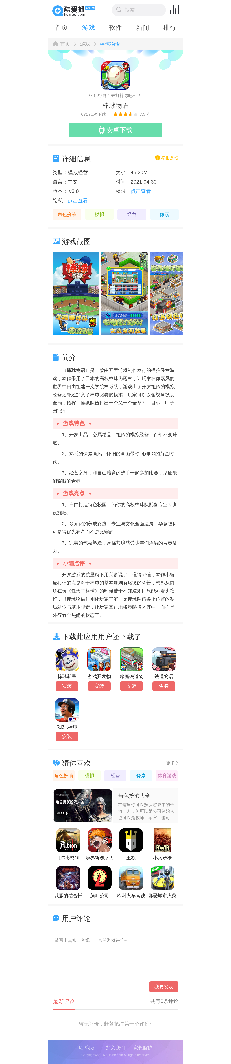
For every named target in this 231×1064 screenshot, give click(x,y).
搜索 (125, 10)
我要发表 (163, 986)
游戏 (88, 27)
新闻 (142, 27)
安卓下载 (115, 130)
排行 (169, 27)
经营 (132, 214)
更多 (170, 762)
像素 (164, 214)
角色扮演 (67, 214)
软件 (115, 27)
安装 (67, 686)
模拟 (99, 214)
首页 (61, 27)
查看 (164, 686)
